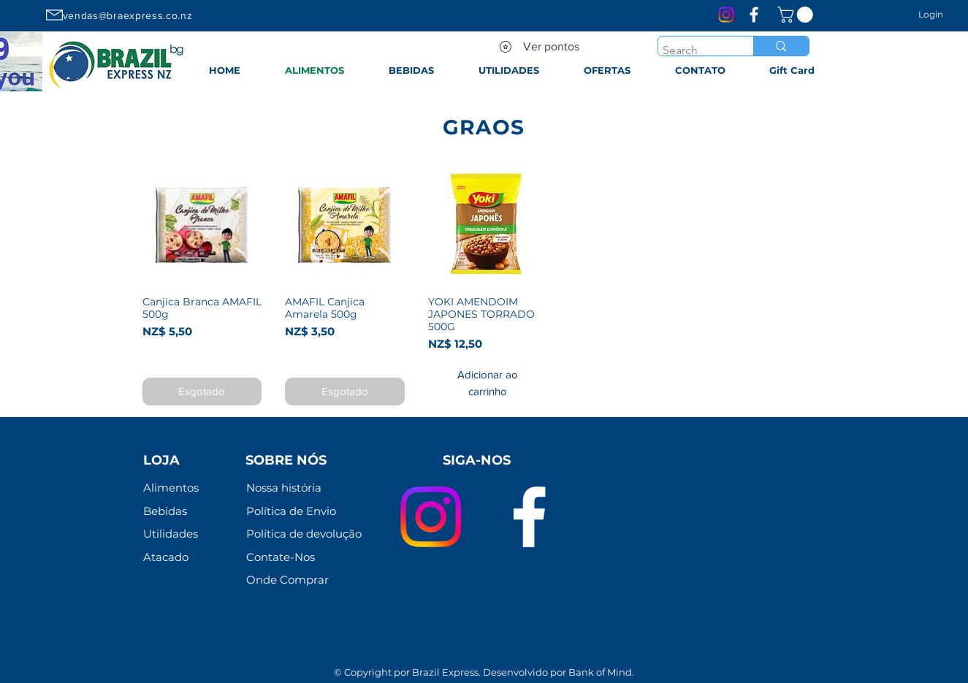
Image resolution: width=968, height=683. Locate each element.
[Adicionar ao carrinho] (488, 383)
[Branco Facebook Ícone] (754, 14)
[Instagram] (726, 14)
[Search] (693, 50)
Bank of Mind (600, 672)
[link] (797, 15)
